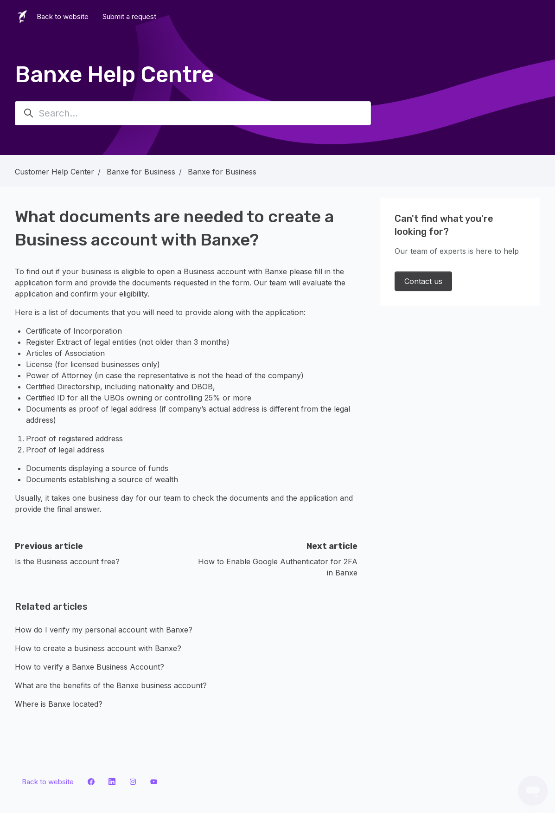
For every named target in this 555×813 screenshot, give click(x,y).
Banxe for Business (141, 171)
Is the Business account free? (67, 561)
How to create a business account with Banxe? (98, 648)
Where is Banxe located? (58, 704)
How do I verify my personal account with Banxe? (103, 629)
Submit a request (129, 16)
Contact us (423, 281)
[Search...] (193, 113)
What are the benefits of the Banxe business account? (111, 685)
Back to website (63, 16)
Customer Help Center (54, 171)
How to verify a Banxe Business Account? (89, 666)
